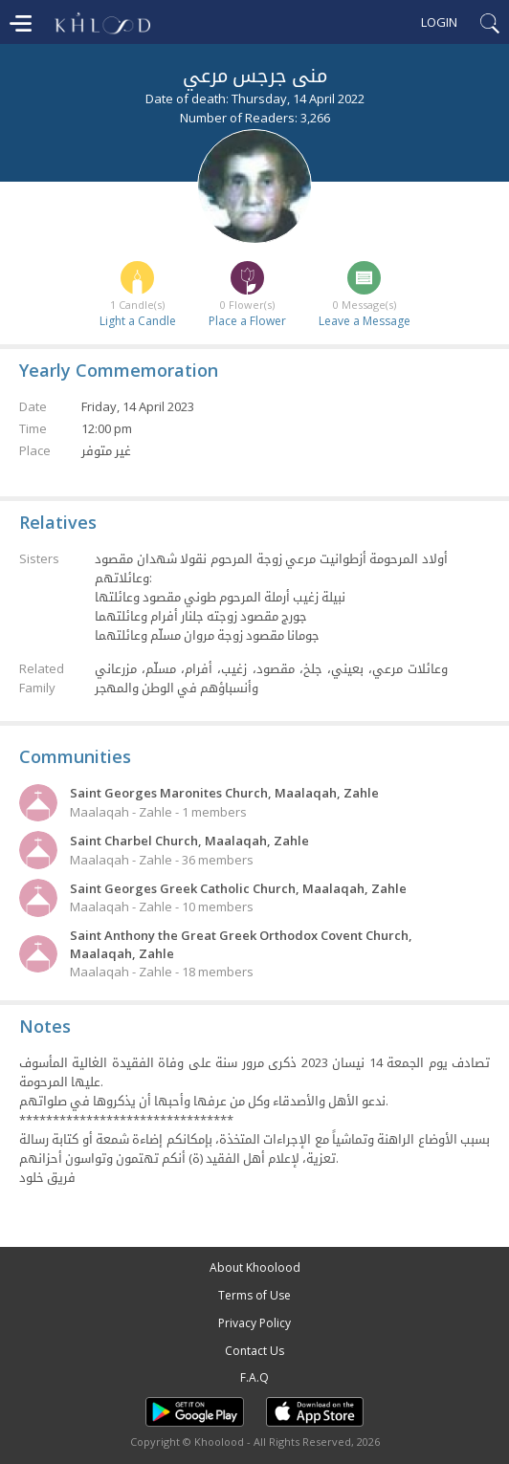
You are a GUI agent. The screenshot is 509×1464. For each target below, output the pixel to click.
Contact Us (254, 1351)
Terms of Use (254, 1295)
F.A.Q (254, 1377)
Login (439, 22)
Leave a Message (364, 321)
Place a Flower (247, 321)
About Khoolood (255, 1267)
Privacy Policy (254, 1323)
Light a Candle (138, 321)
